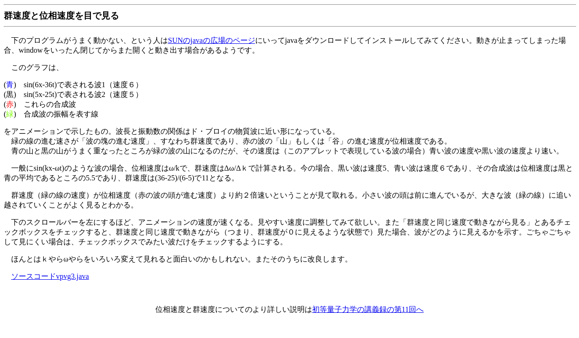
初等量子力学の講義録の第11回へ (368, 309)
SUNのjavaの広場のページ (211, 40)
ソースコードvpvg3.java (50, 276)
